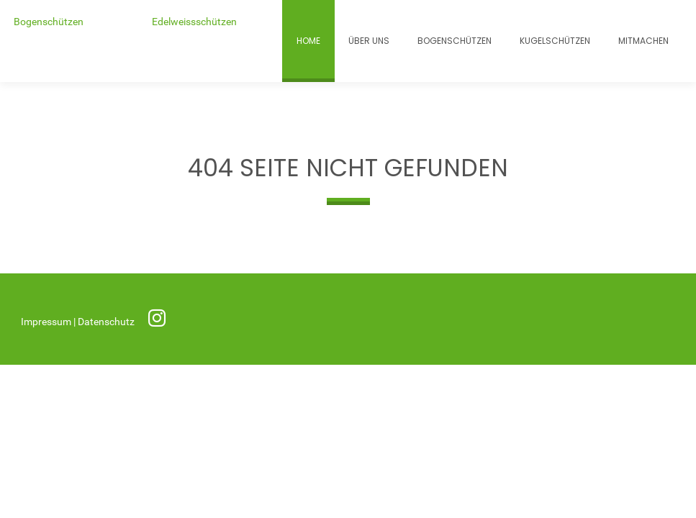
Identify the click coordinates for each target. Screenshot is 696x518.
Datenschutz (107, 322)
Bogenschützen (48, 22)
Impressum (47, 322)
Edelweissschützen (194, 22)
